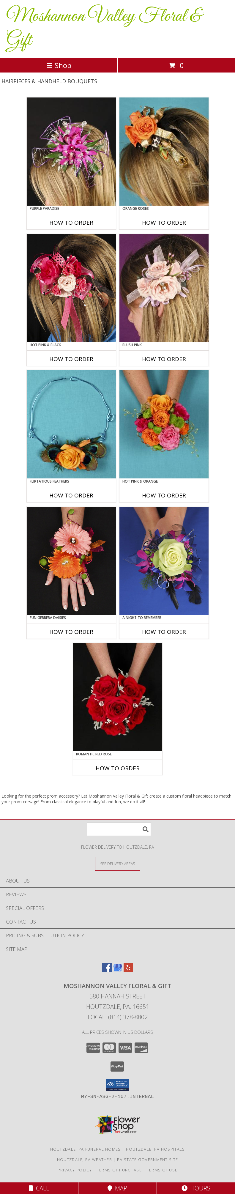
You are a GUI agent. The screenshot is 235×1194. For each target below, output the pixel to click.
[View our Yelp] (128, 970)
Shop (58, 65)
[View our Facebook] (107, 970)
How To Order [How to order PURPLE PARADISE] (71, 222)
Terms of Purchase (119, 1170)
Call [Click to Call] (39, 1188)
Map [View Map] (117, 1188)
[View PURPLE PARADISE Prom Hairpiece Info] (71, 151)
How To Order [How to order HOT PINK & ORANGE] (164, 495)
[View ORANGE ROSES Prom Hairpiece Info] (164, 151)
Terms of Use (162, 1170)
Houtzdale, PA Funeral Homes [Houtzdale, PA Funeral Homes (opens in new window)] (85, 1149)
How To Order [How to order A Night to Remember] (164, 632)
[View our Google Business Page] (117, 970)
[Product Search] (119, 829)
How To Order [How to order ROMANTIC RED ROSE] (118, 768)
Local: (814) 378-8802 (118, 1017)
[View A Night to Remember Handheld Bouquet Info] (164, 561)
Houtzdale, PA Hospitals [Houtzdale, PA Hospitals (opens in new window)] (155, 1149)
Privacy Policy (75, 1170)
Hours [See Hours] (196, 1188)
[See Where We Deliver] (117, 863)
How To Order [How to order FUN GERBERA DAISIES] (71, 632)
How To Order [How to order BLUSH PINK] (164, 359)
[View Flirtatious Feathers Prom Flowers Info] (71, 424)
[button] (117, 1085)
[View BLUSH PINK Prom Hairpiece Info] (164, 288)
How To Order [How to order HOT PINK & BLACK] (71, 359)
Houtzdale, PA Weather (84, 1159)
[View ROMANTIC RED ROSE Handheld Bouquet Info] (117, 697)
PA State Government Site (147, 1159)
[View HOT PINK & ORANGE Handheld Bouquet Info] (164, 424)
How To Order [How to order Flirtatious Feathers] (71, 495)
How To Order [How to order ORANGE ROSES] (164, 222)
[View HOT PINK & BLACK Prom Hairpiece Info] (71, 288)
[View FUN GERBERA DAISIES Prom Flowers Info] (71, 561)
